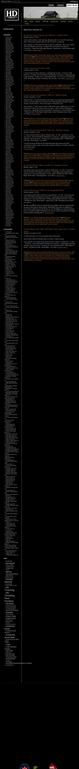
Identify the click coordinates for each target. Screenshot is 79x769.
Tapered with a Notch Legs (46, 55)
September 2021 (10, 84)
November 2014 (10, 183)
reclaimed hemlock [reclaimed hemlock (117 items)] (11, 624)
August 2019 (9, 117)
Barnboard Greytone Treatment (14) (10, 243)
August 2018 (9, 132)
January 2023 (9, 62)
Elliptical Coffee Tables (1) (12, 317)
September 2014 (10, 185)
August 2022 (9, 69)
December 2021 (10, 80)
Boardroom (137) (10, 263)
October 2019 (9, 114)
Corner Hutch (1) (10, 285)
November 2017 (10, 144)
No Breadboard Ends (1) (12, 405)
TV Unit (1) (8, 530)
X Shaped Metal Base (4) (12, 554)
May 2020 (8, 106)
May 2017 (8, 151)
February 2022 (9, 77)
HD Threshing (10, 15)
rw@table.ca (74, 1)
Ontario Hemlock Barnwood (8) (9, 421)
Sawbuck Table (35, 158)
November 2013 (10, 199)
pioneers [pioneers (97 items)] (8, 622)
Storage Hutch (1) (10, 500)
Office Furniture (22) (11, 409)
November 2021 (10, 81)
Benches (31, 180)
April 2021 (8, 91)
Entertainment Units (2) (11, 321)
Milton (47, 122)
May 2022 (8, 73)
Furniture (45, 21)
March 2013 (9, 209)
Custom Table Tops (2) (11, 306)
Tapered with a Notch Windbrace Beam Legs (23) (11, 519)
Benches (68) (9, 249)
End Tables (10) (10, 318)
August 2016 (9, 162)
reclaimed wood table (47, 61)
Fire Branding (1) (10, 328)
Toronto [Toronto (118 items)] (8, 660)
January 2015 (9, 180)
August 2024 (9, 37)
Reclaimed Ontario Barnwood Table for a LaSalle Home (46, 35)
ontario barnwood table (41, 221)
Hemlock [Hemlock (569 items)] (10, 604)
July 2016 (8, 163)
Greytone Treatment (51, 180)
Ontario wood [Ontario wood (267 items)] (10, 618)
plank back (66, 122)
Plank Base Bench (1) (11, 436)
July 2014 (8, 188)
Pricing (27, 23)
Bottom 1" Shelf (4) (10, 264)
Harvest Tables (33, 55)
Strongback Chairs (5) (11, 508)
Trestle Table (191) (10, 524)
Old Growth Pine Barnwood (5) (9, 412)
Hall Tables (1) (9, 336)
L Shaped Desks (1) (11, 366)
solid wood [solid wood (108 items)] (8, 652)
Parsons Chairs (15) (11, 428)
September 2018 (10, 130)
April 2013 (8, 207)
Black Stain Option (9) (11, 252)
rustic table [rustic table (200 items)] (9, 650)
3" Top (31, 217)
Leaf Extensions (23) (11, 373)
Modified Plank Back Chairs (50, 252)
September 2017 (10, 147)
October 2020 (9, 99)
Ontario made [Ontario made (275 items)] (11, 616)
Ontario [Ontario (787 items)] (9, 612)
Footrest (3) (9, 329)
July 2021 (8, 86)
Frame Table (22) (10, 330)
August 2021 (9, 85)
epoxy (57, 56)
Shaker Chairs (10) (10, 476)
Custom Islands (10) (11, 297)
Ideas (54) (8, 356)
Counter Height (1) (10, 289)
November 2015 (10, 174)
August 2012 (9, 218)
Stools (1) (8, 495)
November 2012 (10, 214)
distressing (26, 219)
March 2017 (9, 154)
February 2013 (9, 210)
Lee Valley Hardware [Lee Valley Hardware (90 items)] (10, 608)
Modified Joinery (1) (11, 400)
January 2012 (9, 223)
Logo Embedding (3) (11, 381)
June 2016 (8, 165)
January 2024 (9, 45)
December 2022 (10, 63)
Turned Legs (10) (10, 528)
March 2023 (9, 59)
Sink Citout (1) (9, 483)
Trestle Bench (62, 252)
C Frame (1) (9, 270)
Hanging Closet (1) (10, 346)
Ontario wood (46, 60)
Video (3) (8, 539)
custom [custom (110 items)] (7, 569)
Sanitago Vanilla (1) (10, 469)
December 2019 (10, 111)
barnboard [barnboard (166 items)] (9, 561)
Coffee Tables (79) (10, 280)
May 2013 (8, 206)
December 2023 (10, 47)
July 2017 (8, 148)
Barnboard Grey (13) (11, 241)
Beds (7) (8, 248)
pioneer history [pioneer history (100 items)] (9, 621)
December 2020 (10, 96)
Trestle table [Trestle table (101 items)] (9, 661)
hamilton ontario (54, 182)
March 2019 (9, 124)
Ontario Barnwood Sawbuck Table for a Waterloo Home (46, 130)
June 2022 (8, 71)
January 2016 (9, 172)
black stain (66, 154)
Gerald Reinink (64, 56)
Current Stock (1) (10, 291)
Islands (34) (9, 362)
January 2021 (9, 95)
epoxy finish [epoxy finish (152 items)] (9, 575)
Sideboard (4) (9, 482)
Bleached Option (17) (11, 262)
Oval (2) (8, 423)
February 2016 (9, 170)
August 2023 (9, 52)
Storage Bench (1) (10, 497)
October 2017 (9, 146)
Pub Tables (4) (9, 446)
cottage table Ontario (30, 120)
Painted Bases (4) (10, 424)
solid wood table (68, 222)
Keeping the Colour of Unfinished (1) (11, 364)
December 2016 (10, 158)
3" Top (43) (8, 231)
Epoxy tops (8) (9, 322)
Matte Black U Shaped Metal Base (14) (11, 386)
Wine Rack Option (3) (11, 550)
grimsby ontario (38, 255)
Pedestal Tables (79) (11, 429)
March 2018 (9, 139)
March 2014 (9, 194)
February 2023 (9, 60)
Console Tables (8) (10, 284)
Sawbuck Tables (57, 118)
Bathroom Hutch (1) (11, 245)
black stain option (60, 254)
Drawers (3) (9, 314)
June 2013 (8, 205)
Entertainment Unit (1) (11, 319)
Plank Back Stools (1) (11, 435)
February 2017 (9, 155)
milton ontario (53, 122)
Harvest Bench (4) (10, 347)
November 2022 (10, 65)
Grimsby (31, 255)
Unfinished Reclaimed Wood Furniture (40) (11, 533)
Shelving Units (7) (10, 480)
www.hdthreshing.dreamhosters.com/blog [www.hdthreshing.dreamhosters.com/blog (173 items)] (18, 663)
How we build (54, 21)
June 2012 (8, 221)
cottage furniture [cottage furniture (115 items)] (10, 566)
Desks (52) (8, 310)
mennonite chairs (49, 183)
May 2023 (8, 56)
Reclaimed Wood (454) (11, 450)
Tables (31, 21)
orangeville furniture (61, 221)
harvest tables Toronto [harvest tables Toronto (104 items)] (11, 585)
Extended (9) (9, 325)
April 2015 (8, 176)
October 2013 (9, 201)
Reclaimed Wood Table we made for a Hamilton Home (46, 165)
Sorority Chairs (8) (10, 490)
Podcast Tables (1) (10, 442)
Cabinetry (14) (9, 271)
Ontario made (38, 60)
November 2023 (10, 48)
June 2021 (8, 88)
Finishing (63, 21)
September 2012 (10, 217)
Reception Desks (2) (11, 447)
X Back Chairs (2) (10, 552)
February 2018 (9, 140)
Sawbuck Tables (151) (11, 472)
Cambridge (27, 87)
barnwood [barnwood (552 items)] (10, 563)
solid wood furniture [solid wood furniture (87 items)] (10, 653)
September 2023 (10, 51)
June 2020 (8, 104)
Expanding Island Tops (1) (12, 324)
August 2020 (9, 102)
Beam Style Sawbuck (35, 118)
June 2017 (8, 150)
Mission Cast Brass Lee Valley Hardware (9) (11, 397)
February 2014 (9, 195)
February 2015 (9, 179)
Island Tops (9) (9, 361)
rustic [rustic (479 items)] (8, 644)
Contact (70, 21)
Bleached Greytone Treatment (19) (10, 260)
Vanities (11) (9, 537)
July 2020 (8, 103)
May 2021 (8, 89)
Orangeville (51, 221)
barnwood (38, 56)
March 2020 (9, 109)
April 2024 (8, 41)
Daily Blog (72, 5)
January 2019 (9, 125)
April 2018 (8, 137)
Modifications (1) (10, 399)
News (51, 5)
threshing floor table (29, 224)
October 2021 (9, 82)
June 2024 (8, 38)
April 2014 (8, 192)
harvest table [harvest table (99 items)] (9, 584)
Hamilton (46, 182)
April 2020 (8, 107)
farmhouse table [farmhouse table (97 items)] (9, 577)
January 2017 (9, 157)
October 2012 (9, 216)
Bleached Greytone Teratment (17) (10, 257)
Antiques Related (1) (11, 236)
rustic (54, 61)
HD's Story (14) (9, 350)
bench (46, 254)
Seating (38, 21)
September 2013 (10, 202)
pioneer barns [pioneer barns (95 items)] (9, 620)
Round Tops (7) (9, 464)
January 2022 (9, 78)
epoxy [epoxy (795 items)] (9, 571)
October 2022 (9, 66)
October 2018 (9, 129)
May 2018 (8, 136)
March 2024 (9, 42)
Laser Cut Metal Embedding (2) (9, 370)
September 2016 (10, 161)
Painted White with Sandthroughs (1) (10, 426)
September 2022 (10, 67)
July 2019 (8, 118)
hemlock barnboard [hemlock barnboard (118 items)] (11, 605)
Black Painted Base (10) (12, 251)
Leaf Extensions (33, 85)
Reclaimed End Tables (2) (12, 449)
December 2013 (10, 198)
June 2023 (8, 55)
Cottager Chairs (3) (10, 288)
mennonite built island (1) (12, 391)
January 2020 (9, 110)
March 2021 (9, 92)
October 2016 (9, 159)
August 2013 (9, 203)
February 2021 (9, 93)
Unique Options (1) (10, 535)
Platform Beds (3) (10, 439)
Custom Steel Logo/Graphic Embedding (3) (11, 303)
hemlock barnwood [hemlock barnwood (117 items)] (11, 607)
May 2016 (8, 166)
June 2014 (8, 190)
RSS (11, 678)
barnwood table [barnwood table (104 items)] (9, 565)
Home (25, 21)
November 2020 (10, 97)
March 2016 (9, 169)
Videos (60, 5)
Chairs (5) (8, 278)
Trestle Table (53, 85)
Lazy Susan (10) (10, 372)
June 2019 (8, 119)
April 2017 (8, 153)
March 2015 (9, 177)
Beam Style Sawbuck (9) (12, 247)
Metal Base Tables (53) (11, 392)
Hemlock (56, 58)
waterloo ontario (50, 158)
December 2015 (10, 173)
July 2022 (8, 70)
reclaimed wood (65, 60)
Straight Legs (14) (10, 504)
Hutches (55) (9, 355)
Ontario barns (38, 257)
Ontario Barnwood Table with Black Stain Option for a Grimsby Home (49, 230)
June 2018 (8, 135)
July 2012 (8, 220)
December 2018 (10, 126)
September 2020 (10, 100)
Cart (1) (7, 274)
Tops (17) (8, 521)
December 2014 (10, 181)
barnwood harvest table (48, 56)
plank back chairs (55, 60)
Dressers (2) (9, 315)
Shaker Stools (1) (10, 477)
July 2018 (8, 133)
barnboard (65, 85)
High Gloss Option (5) (11, 351)
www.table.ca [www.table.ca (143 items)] (9, 665)
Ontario (31, 60)
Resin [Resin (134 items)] (7, 642)
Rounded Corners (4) (11, 468)
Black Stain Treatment (35, 252)
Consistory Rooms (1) (11, 282)
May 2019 (8, 121)
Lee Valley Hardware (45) (12, 374)
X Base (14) (9, 553)
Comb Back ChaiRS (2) (11, 281)
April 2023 (8, 58)
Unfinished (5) (9, 531)
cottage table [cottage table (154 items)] (9, 568)
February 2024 (9, 44)
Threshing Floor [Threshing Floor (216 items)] (11, 657)
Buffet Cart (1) (9, 267)
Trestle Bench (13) (10, 523)
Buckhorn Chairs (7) (11, 266)
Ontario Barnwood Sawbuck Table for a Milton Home (45, 95)
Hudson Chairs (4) (10, 352)
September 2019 (10, 115)
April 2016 (8, 168)
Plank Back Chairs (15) (11, 433)
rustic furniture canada (63, 61)
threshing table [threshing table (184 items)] (10, 658)
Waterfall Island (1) (10, 541)
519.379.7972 (16, 1)
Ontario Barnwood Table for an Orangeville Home (44, 190)
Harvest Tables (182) (11, 348)
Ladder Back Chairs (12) (12, 368)
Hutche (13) (9, 354)
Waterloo (42, 158)
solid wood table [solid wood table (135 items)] (10, 655)
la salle (61, 58)
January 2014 (9, 197)
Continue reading (37, 50)
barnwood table (39, 254)
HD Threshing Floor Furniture (44, 58)
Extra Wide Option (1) (11, 326)
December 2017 (10, 143)
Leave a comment (44, 63)
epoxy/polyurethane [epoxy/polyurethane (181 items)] (12, 574)
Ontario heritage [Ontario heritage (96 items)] (9, 614)
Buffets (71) (9, 268)
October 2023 (9, 49)
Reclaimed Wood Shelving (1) (9, 458)
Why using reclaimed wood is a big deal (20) (10, 546)
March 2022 (9, 76)
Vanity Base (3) (9, 538)
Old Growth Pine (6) (11, 410)
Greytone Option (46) (11, 333)
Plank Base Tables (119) (12, 438)
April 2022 (8, 74)
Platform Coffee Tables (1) (12, 440)
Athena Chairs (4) (10, 240)
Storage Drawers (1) (11, 498)
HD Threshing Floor (64, 120)
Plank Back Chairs (43, 85)
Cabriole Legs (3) (10, 273)
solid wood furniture (55, 259)
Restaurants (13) (10, 460)
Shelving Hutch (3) (10, 479)
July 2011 (8, 224)
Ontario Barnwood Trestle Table (37, 68)
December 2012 (10, 213)
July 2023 (8, 53)
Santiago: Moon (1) (10, 471)
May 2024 (8, 40)
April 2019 (8, 122)
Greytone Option (39, 180)
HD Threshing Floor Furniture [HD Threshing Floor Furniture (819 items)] (10, 596)
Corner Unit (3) (9, 286)
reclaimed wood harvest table (32, 61)
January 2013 (9, 212)
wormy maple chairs (32, 63)
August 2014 (9, 187)
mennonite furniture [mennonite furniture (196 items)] (12, 610)
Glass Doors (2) (10, 332)
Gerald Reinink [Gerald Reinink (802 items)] (8, 580)
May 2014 (8, 191)
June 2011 (8, 225)
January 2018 (9, 141)
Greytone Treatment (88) (12, 335)
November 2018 (10, 128)
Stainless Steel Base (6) (12, 494)
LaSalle (66, 58)
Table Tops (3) (9, 509)
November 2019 (10, 113)
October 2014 (9, 184)
